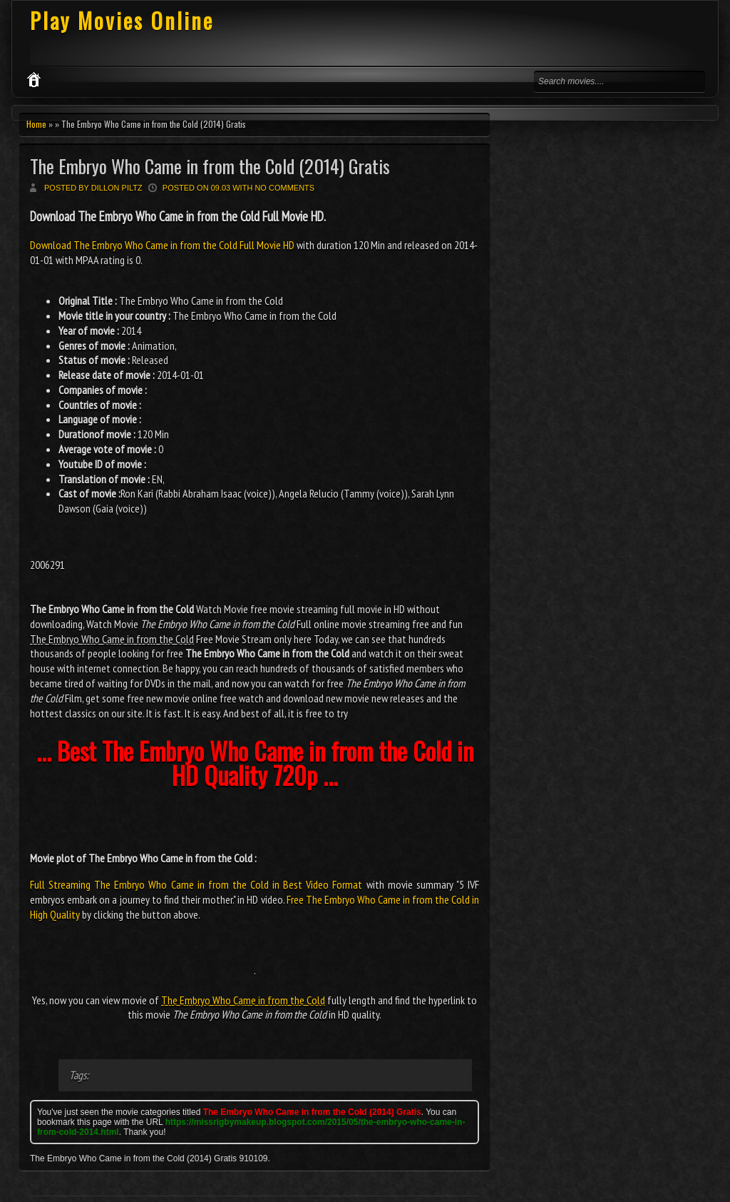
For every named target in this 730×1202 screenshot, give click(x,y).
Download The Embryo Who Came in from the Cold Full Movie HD (163, 245)
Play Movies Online (122, 20)
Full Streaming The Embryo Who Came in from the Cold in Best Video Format (196, 884)
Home (36, 124)
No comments (284, 187)
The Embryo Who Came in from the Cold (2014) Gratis (210, 166)
